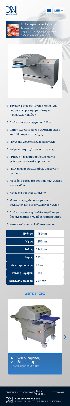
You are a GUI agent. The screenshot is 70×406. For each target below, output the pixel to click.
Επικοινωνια (58, 392)
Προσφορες (29, 392)
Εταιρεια (10, 392)
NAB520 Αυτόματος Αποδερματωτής (25, 360)
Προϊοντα (19, 392)
